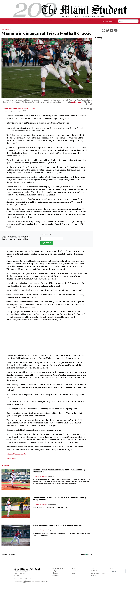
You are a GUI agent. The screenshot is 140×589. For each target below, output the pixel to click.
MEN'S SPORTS (6, 29)
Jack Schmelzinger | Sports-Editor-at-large (19, 108)
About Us (93, 568)
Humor (74, 570)
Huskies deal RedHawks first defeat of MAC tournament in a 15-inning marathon (60, 498)
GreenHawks (56, 575)
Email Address (45, 235)
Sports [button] (27, 21)
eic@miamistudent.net (21, 572)
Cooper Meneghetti (41, 476)
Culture (74, 568)
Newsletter (70, 21)
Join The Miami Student (97, 573)
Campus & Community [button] (8, 21)
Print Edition (51, 21)
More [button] (43, 21)
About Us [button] (90, 21)
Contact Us (94, 570)
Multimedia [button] (35, 21)
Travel (73, 573)
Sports (54, 572)
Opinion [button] (20, 21)
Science (74, 572)
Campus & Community (59, 568)
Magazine (61, 21)
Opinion (55, 570)
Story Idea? (112, 21)
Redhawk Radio (80, 21)
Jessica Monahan (77, 102)
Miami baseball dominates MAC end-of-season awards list (58, 525)
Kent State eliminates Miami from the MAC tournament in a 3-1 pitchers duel (59, 471)
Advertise (105, 21)
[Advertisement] (45, 338)
